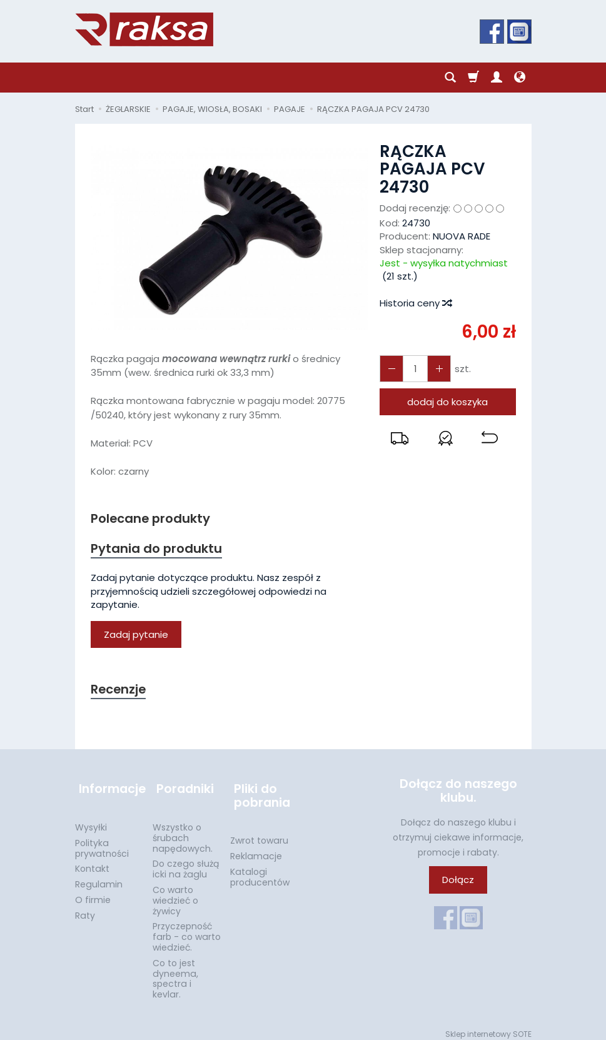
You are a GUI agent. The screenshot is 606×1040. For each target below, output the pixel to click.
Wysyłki (91, 820)
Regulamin (99, 877)
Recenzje (120, 691)
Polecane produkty (153, 519)
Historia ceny (415, 303)
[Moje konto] (496, 78)
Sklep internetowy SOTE (488, 1027)
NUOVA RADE (461, 236)
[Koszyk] (473, 78)
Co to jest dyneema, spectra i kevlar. (175, 972)
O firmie (93, 893)
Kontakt (92, 862)
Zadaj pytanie (136, 636)
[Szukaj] (450, 78)
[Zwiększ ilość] (390, 368)
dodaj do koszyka (447, 401)
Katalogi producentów (260, 870)
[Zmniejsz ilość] (435, 368)
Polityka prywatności (102, 841)
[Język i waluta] (520, 78)
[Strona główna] (144, 29)
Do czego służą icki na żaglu (186, 862)
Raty (85, 908)
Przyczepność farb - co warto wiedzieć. (187, 930)
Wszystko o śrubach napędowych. (183, 831)
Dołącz (458, 883)
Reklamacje (256, 849)
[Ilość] (412, 368)
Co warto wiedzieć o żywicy (175, 894)
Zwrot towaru (259, 833)
